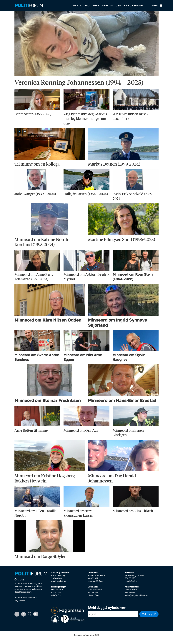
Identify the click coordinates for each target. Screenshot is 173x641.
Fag (87, 5)
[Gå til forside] (29, 5)
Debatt (76, 5)
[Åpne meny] (157, 5)
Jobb (96, 5)
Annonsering (133, 5)
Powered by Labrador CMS (86, 637)
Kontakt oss (111, 5)
